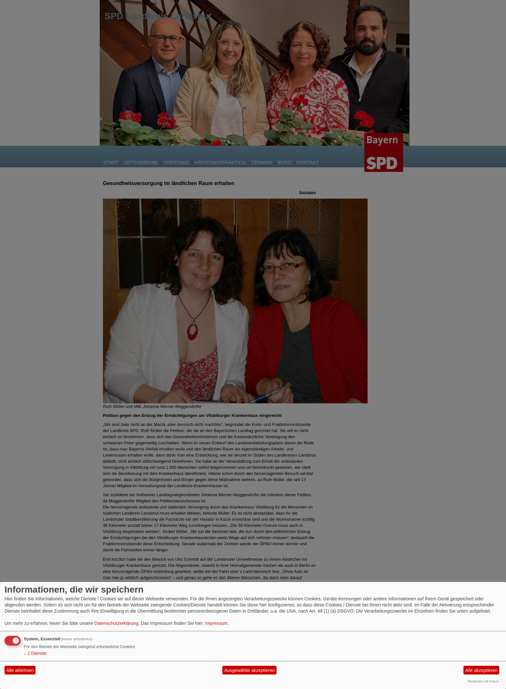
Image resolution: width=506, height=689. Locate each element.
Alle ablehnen (20, 670)
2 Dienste (35, 653)
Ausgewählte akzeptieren (249, 670)
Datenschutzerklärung (116, 623)
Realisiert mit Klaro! (483, 681)
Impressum (216, 623)
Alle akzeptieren (481, 670)
